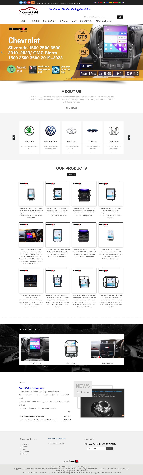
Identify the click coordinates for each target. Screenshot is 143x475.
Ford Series (92, 141)
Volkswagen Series (50, 141)
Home (23, 21)
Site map (25, 454)
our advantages (35, 363)
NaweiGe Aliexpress (57, 443)
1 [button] (120, 415)
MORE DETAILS (71, 108)
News (74, 21)
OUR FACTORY (49, 21)
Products (34, 21)
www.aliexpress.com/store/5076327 (57, 438)
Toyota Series (71, 141)
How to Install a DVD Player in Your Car (32, 416)
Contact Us (85, 21)
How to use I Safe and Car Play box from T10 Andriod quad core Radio (37, 420)
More (72, 174)
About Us (63, 21)
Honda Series (113, 141)
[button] (66, 78)
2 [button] (122, 415)
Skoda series (29, 141)
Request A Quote (103, 21)
